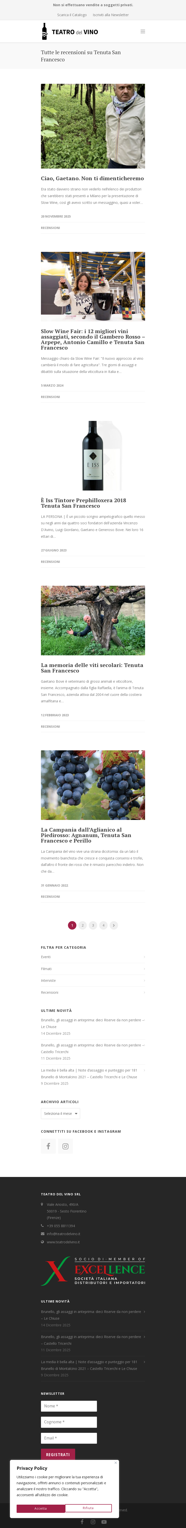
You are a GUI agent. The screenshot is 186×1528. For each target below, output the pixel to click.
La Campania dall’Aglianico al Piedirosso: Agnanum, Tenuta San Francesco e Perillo (86, 835)
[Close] (116, 1465)
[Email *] (69, 1438)
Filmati (46, 968)
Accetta (88, 1508)
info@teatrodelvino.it (63, 1233)
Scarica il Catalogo (72, 15)
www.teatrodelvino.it (63, 1242)
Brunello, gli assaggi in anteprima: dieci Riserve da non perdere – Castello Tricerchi (92, 1048)
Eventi (46, 956)
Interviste (48, 980)
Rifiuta (40, 1508)
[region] (64, 1490)
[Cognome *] (69, 1422)
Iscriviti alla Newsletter (111, 15)
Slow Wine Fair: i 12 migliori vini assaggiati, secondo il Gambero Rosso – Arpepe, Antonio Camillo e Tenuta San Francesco (93, 339)
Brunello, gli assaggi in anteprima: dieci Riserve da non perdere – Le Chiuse (92, 1023)
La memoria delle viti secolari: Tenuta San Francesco (92, 667)
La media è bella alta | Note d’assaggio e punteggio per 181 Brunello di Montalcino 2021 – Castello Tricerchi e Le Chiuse (89, 1073)
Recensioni (50, 227)
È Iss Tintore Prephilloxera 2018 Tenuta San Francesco (83, 502)
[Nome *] (69, 1406)
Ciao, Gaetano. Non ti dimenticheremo (92, 178)
